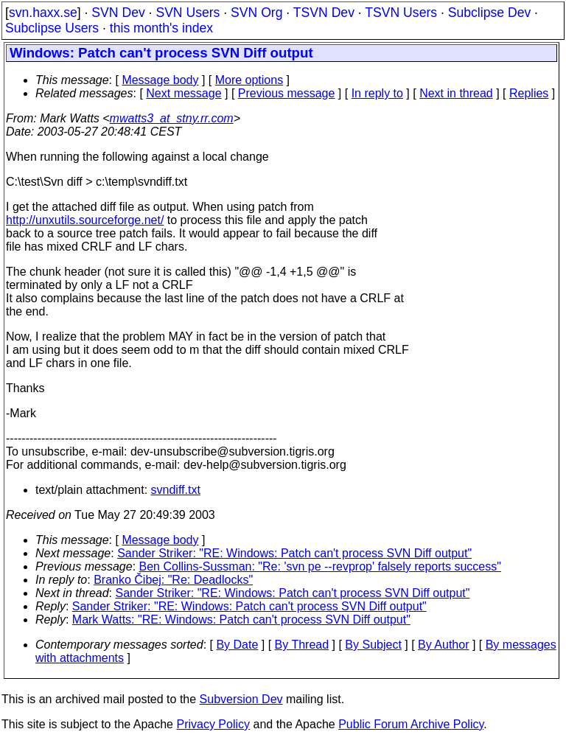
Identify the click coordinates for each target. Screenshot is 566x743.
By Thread (302, 644)
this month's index (161, 28)
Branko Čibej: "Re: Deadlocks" (173, 579)
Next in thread (456, 93)
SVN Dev (117, 12)
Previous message (286, 93)
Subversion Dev (241, 699)
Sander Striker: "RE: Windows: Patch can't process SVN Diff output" (294, 553)
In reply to (377, 93)
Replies (528, 93)
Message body (160, 80)
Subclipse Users (52, 28)
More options (249, 80)
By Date (237, 644)
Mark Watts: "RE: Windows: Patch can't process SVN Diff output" (241, 619)
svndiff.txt (175, 490)
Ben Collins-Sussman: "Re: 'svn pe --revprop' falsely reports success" (320, 566)
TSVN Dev (323, 12)
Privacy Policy (213, 724)
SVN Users (188, 12)
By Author (443, 644)
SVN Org (256, 12)
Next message (183, 93)
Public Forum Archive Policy (410, 724)
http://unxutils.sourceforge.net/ (85, 220)
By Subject (373, 644)
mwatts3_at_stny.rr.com (172, 118)
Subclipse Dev (489, 12)
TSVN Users (401, 12)
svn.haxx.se (43, 12)
